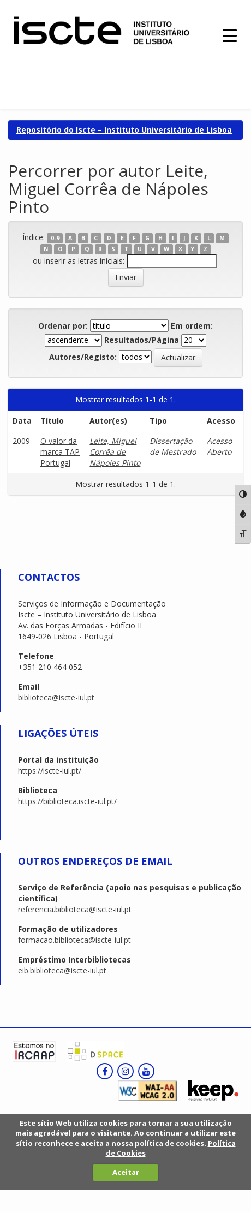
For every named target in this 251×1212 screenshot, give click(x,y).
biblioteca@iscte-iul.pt (56, 697)
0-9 (55, 238)
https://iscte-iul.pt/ (49, 770)
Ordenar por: (63, 325)
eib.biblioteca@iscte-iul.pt (62, 970)
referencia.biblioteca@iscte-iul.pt (75, 909)
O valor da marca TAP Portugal (60, 452)
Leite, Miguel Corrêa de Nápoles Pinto (114, 452)
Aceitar (125, 1172)
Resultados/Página (141, 340)
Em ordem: (192, 325)
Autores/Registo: (83, 357)
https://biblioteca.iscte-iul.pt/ (67, 801)
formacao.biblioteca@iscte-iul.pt (74, 940)
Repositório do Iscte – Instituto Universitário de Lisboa (124, 129)
